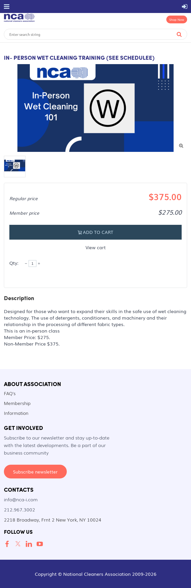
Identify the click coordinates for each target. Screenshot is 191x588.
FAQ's (10, 393)
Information (16, 413)
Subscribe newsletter (35, 471)
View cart (95, 247)
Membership (17, 403)
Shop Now (176, 19)
